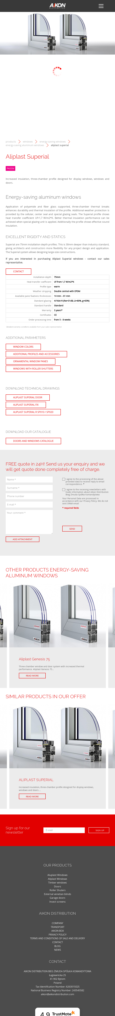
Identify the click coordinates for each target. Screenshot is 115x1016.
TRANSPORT (57, 927)
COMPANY (57, 923)
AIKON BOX (57, 930)
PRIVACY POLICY (57, 934)
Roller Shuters (58, 890)
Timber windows (57, 882)
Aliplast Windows (57, 879)
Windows (28, 141)
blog (57, 946)
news (57, 949)
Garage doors (57, 897)
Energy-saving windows (53, 141)
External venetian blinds (57, 894)
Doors (57, 886)
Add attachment (22, 539)
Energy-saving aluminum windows (25, 145)
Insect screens (57, 901)
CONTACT (57, 942)
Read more (32, 675)
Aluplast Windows (57, 875)
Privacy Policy (90, 501)
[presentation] (85, 517)
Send (72, 528)
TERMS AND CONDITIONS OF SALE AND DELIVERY (57, 938)
